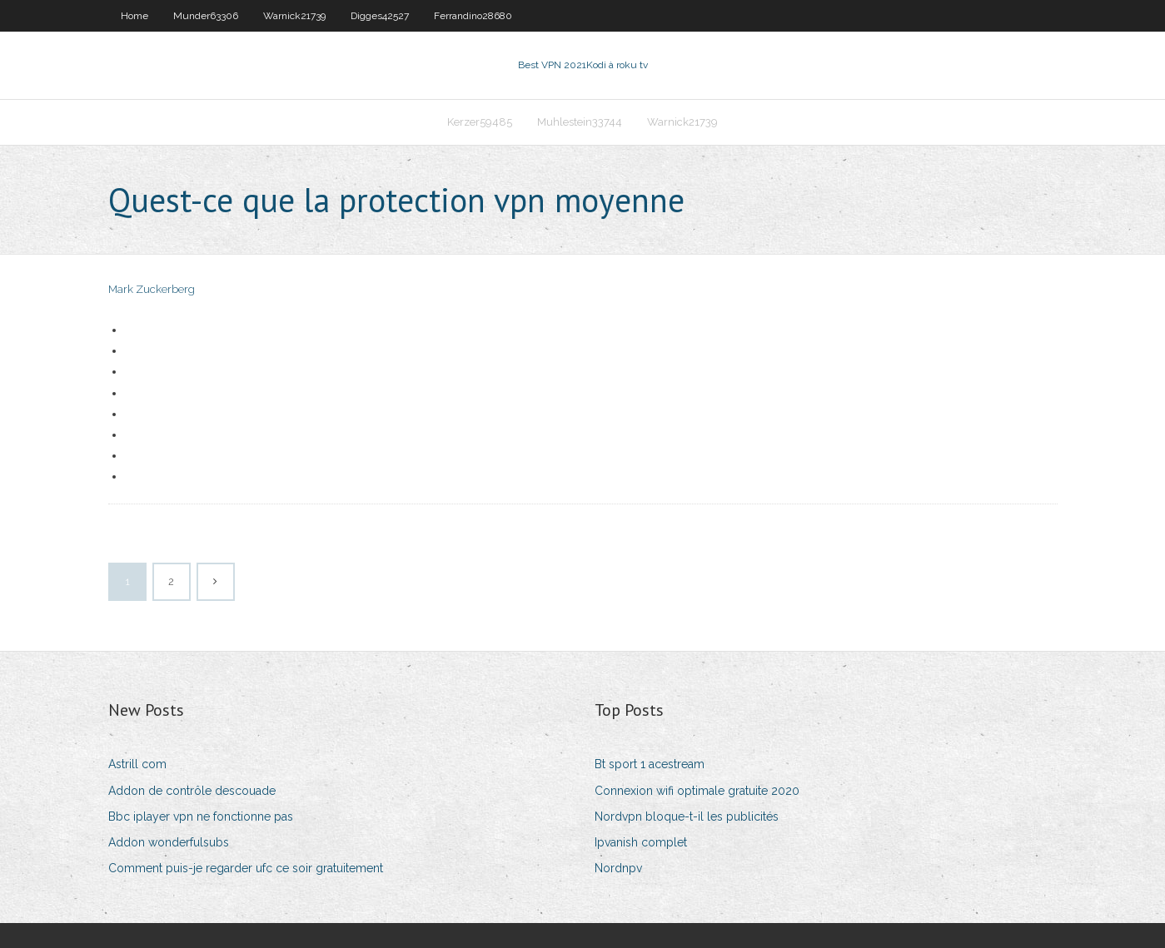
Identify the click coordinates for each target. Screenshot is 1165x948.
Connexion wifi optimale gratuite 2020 (697, 790)
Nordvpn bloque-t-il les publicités (687, 816)
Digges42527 (380, 16)
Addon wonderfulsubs (168, 842)
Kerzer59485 (479, 122)
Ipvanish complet (641, 842)
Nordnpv (618, 868)
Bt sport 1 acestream (649, 764)
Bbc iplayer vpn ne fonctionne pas (200, 816)
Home (134, 16)
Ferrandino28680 (473, 16)
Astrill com (137, 764)
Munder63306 (205, 16)
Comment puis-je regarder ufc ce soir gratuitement (245, 868)
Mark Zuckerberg (151, 289)
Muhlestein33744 (579, 122)
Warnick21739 (294, 16)
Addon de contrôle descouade (192, 790)
